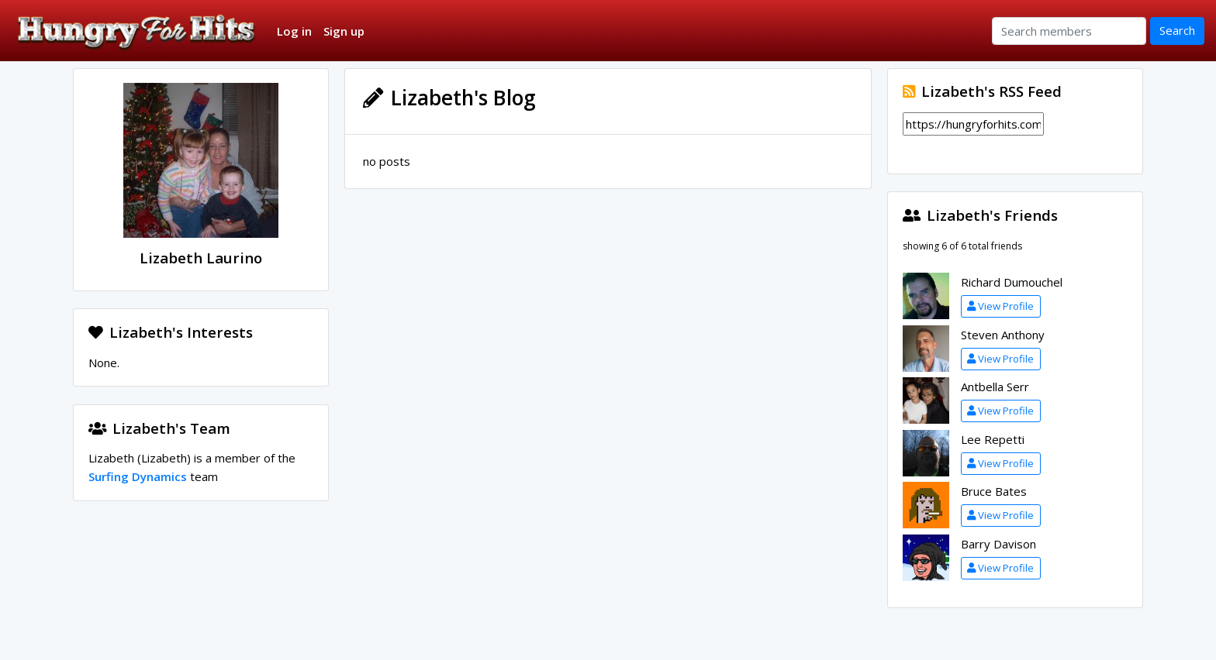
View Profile (1000, 306)
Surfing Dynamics (137, 476)
